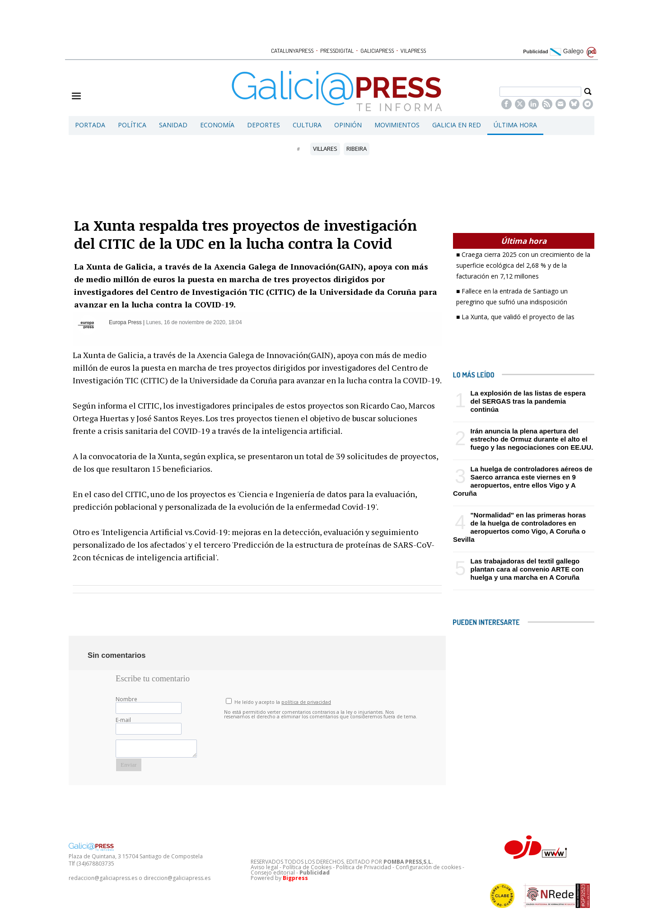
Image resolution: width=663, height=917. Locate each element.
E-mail (123, 720)
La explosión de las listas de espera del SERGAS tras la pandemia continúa (527, 401)
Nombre (126, 699)
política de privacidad (306, 702)
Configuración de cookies (428, 867)
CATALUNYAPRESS (292, 50)
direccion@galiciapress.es (177, 878)
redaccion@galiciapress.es (103, 878)
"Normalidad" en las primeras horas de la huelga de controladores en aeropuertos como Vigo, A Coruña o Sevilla (519, 527)
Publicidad (535, 51)
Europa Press (126, 322)
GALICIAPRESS (377, 50)
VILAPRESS (413, 50)
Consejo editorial (273, 872)
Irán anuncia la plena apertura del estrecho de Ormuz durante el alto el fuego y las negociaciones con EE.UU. (531, 439)
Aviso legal (264, 867)
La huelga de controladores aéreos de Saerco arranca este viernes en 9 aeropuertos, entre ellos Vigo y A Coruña (523, 481)
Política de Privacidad (363, 867)
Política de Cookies (307, 867)
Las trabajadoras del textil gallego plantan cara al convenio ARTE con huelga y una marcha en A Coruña (526, 569)
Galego (567, 51)
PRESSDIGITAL (337, 50)
